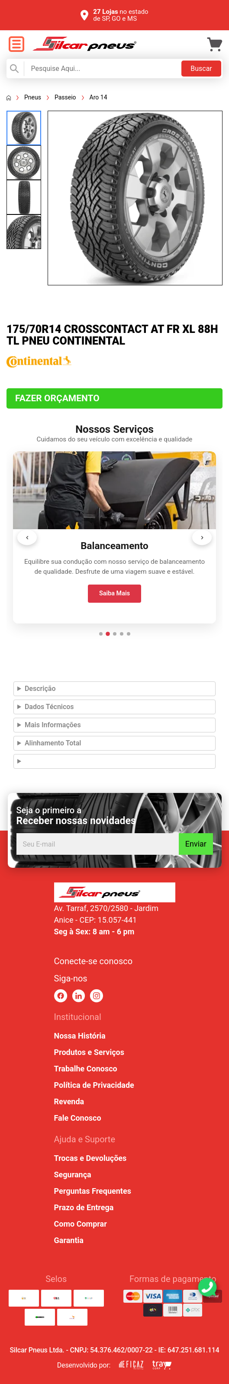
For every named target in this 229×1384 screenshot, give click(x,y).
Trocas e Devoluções (90, 1158)
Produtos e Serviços (89, 1052)
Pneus (32, 97)
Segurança (72, 1174)
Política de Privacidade (94, 1085)
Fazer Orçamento (57, 398)
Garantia (69, 1240)
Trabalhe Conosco (85, 1068)
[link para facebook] (61, 996)
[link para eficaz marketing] (131, 1365)
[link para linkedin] (78, 996)
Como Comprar (80, 1223)
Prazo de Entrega (84, 1207)
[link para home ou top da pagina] (114, 892)
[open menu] (16, 44)
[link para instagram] (96, 996)
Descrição (40, 688)
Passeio (65, 97)
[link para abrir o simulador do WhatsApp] (207, 1287)
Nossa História (80, 1035)
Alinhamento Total (53, 743)
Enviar (195, 843)
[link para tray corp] (162, 1365)
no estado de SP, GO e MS (120, 15)
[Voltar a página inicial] (8, 97)
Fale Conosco (77, 1117)
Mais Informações (53, 725)
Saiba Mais (114, 593)
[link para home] (84, 49)
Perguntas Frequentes (92, 1190)
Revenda (69, 1101)
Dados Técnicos (49, 707)
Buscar (201, 68)
